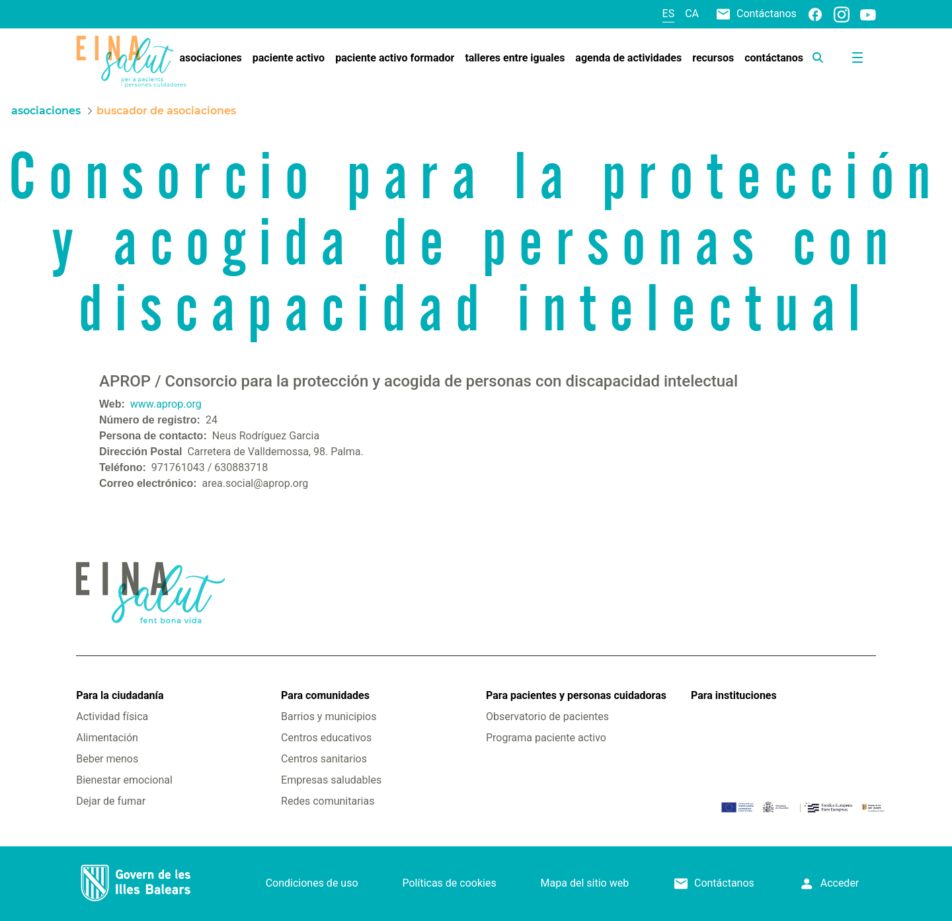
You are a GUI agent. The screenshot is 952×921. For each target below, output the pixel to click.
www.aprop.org (166, 404)
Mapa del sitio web (585, 883)
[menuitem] (210, 58)
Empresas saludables (331, 780)
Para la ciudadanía (119, 695)
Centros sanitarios (324, 759)
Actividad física (112, 716)
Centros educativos (326, 737)
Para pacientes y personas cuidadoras (576, 695)
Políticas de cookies (449, 883)
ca (692, 13)
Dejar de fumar (110, 801)
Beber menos (107, 759)
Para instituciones (734, 695)
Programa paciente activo (546, 737)
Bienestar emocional (124, 780)
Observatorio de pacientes (547, 716)
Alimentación (107, 737)
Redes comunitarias (327, 801)
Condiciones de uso (312, 883)
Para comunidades (325, 695)
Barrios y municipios (328, 716)
